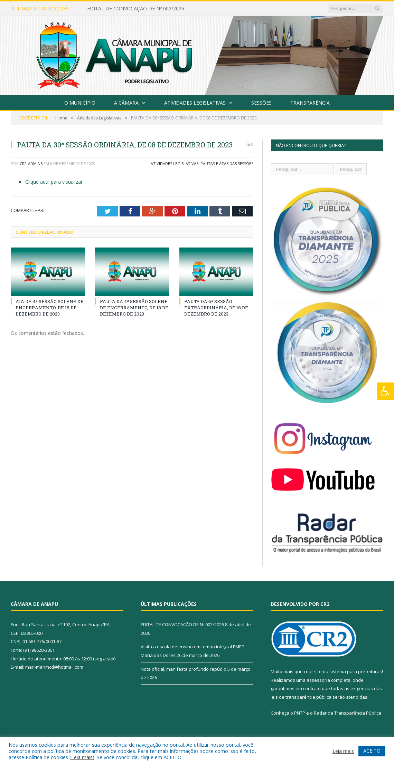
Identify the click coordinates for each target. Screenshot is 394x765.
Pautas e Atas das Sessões (226, 163)
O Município (79, 102)
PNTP (299, 713)
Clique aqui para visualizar (54, 181)
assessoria (318, 680)
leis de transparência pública (301, 697)
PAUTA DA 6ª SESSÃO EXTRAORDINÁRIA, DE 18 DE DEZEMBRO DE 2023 (216, 307)
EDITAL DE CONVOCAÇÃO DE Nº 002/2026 (135, 9)
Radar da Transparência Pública (347, 713)
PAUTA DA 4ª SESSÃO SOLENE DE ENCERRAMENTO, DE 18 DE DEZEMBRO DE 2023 (134, 307)
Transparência (310, 102)
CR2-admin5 (31, 163)
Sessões (261, 102)
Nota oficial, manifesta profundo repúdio (183, 669)
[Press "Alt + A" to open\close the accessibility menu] (385, 391)
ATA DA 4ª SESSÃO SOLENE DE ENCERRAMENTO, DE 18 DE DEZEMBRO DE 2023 (50, 307)
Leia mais (82, 757)
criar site (313, 671)
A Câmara (126, 102)
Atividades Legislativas (195, 102)
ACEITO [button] (372, 750)
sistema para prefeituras (355, 671)
